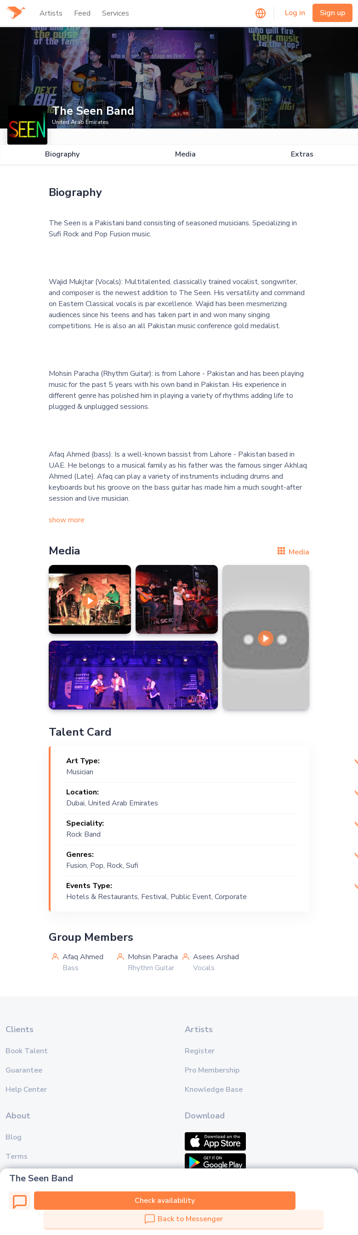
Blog (14, 1137)
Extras (302, 154)
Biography (62, 154)
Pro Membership (212, 1070)
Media (185, 154)
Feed (82, 13)
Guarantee (24, 1070)
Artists (51, 13)
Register (200, 1051)
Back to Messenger (184, 1219)
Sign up (332, 13)
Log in (295, 13)
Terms (17, 1156)
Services (115, 13)
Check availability (165, 1201)
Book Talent (27, 1051)
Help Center (26, 1089)
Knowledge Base (214, 1089)
